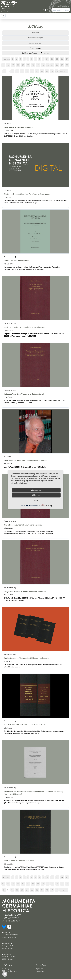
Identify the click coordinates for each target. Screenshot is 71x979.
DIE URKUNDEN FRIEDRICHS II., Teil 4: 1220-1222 (24, 725)
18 (18, 65)
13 (62, 59)
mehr (36, 500)
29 (4, 71)
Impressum (40, 969)
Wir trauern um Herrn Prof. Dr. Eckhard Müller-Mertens (25, 460)
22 (38, 65)
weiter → (63, 71)
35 (32, 71)
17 (13, 65)
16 (8, 65)
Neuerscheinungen (35, 38)
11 (52, 59)
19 (23, 65)
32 (17, 71)
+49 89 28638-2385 (12, 935)
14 (67, 59)
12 (57, 59)
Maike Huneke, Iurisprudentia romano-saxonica (23, 525)
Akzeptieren (36, 490)
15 (3, 65)
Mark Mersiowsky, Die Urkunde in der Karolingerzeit (24, 327)
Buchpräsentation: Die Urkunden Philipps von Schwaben (26, 658)
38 (47, 71)
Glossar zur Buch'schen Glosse (16, 261)
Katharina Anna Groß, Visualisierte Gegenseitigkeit (24, 394)
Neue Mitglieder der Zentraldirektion (18, 127)
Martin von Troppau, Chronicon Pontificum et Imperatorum (27, 194)
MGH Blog (5, 969)
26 (57, 65)
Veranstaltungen (35, 43)
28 (67, 65)
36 (37, 71)
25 (52, 65)
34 (27, 71)
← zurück (6, 59)
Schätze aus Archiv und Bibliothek (35, 53)
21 (33, 65)
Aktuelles (35, 33)
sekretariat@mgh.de (9, 937)
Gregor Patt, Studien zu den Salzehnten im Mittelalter (25, 591)
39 (52, 71)
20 (28, 65)
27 (62, 65)
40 (56, 71)
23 (43, 65)
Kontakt (5, 973)
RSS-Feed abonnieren (9, 971)
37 (42, 71)
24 (47, 65)
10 (47, 59)
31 (12, 71)
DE (47, 10)
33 (22, 71)
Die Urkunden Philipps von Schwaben (19, 861)
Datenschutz (40, 971)
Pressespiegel (35, 48)
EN (44, 10)
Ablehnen (36, 495)
